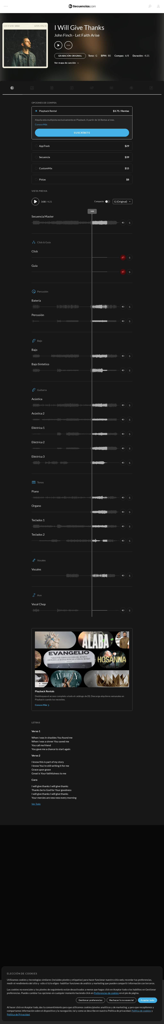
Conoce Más (41, 124)
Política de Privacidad (18, 1014)
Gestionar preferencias (90, 1000)
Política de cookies (141, 1010)
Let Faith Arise (87, 35)
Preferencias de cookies (106, 993)
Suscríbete (82, 132)
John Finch (63, 35)
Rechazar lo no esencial (121, 1000)
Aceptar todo (147, 1000)
